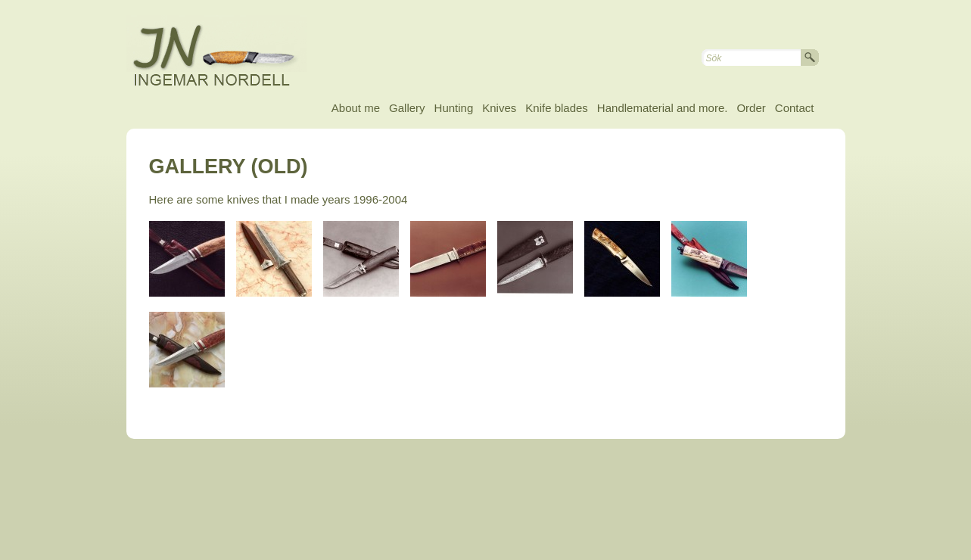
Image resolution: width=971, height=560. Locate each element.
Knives (499, 107)
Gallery (407, 107)
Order (750, 107)
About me (355, 107)
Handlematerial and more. (662, 107)
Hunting (454, 107)
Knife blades (556, 107)
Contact (794, 107)
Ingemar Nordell (228, 53)
